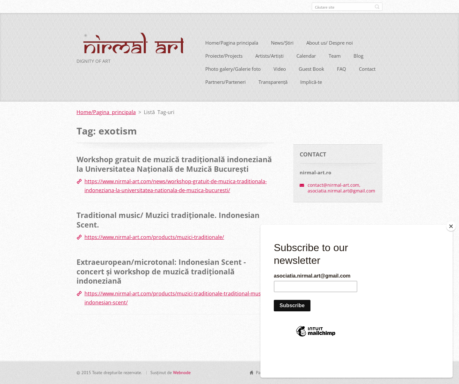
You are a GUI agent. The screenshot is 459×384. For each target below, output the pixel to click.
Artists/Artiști (269, 65)
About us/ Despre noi (329, 52)
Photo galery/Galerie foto (233, 78)
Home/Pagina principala (231, 52)
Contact (367, 78)
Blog (358, 65)
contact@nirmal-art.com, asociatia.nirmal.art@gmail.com (341, 197)
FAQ (341, 78)
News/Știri (282, 52)
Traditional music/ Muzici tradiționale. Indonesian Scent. (167, 229)
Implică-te (311, 91)
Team (335, 65)
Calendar (306, 65)
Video (279, 78)
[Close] (451, 254)
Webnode (182, 375)
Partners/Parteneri (225, 91)
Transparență (273, 91)
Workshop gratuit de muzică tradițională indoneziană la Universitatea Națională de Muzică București (174, 174)
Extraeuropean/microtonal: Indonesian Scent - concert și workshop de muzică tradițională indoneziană (161, 280)
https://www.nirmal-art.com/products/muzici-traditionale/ (154, 246)
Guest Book (311, 78)
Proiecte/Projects (224, 65)
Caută (377, 6)
